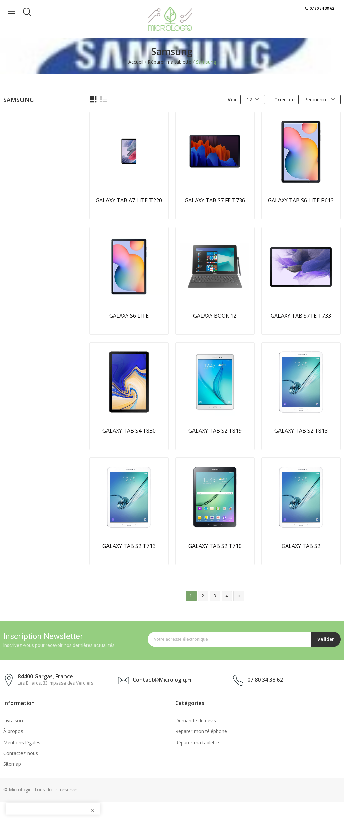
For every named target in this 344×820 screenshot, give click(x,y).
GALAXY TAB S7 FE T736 (215, 200)
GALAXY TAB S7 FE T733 (301, 315)
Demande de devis (195, 720)
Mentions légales (21, 742)
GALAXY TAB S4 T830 (129, 430)
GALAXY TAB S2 (301, 546)
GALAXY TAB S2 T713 (129, 546)
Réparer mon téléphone (201, 731)
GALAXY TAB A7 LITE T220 (129, 200)
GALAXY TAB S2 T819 (215, 430)
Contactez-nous (20, 753)
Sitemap (12, 764)
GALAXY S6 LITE (129, 315)
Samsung (18, 100)
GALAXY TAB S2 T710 (215, 546)
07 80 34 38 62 (322, 8)
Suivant (239, 596)
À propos (13, 731)
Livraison (13, 720)
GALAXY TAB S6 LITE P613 (301, 200)
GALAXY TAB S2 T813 (301, 430)
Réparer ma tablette (197, 742)
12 (253, 99)
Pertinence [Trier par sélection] (319, 99)
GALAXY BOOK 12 (214, 315)
